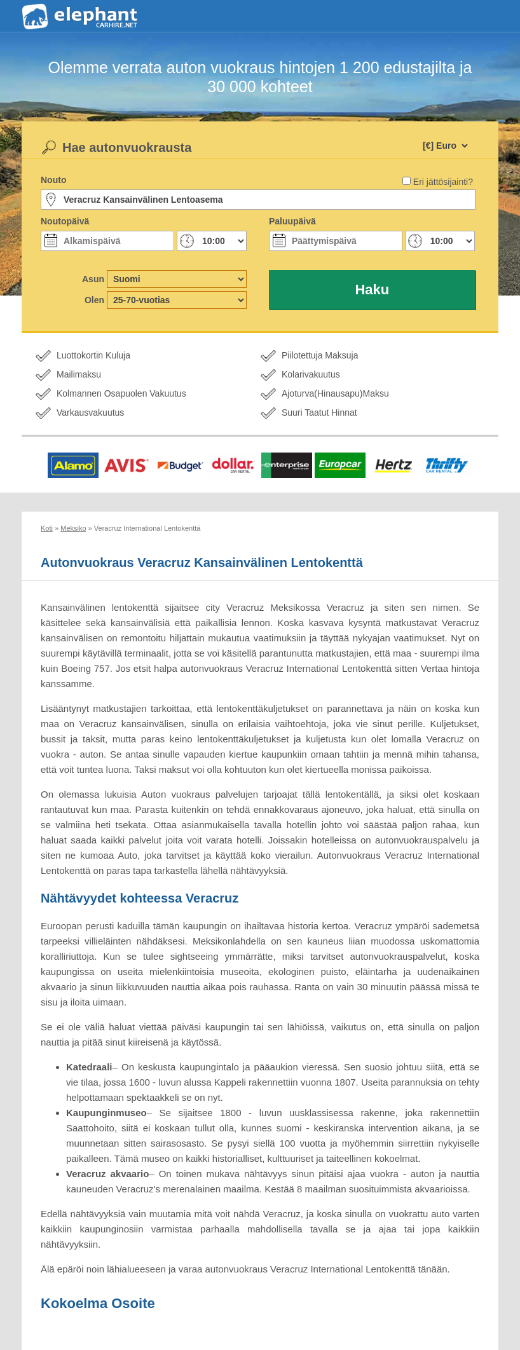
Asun (93, 279)
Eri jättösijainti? (443, 182)
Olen (94, 300)
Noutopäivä (65, 221)
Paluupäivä (292, 221)
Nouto (53, 180)
